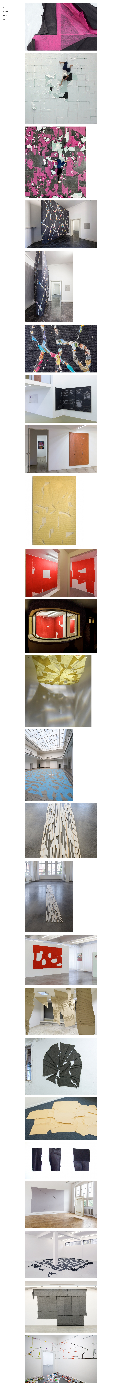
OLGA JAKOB (8, 4)
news (5, 15)
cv (3, 8)
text (4, 19)
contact (5, 12)
